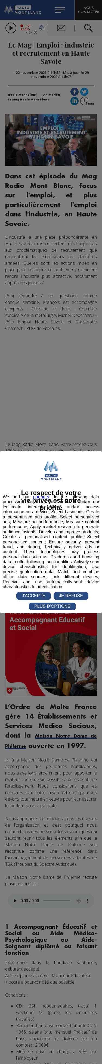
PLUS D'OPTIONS (52, 606)
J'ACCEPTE (33, 595)
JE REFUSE (71, 595)
